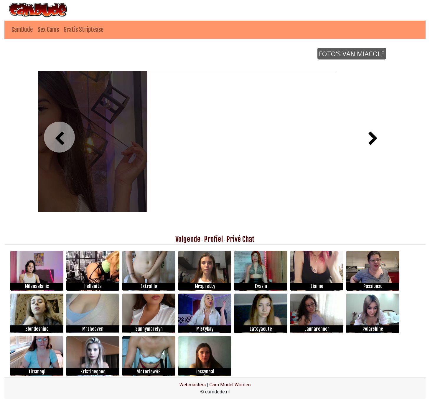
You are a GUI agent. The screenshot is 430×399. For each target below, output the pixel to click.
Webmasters (192, 385)
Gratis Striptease (83, 29)
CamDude (22, 29)
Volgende (187, 239)
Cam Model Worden (230, 385)
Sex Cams (48, 29)
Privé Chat (240, 239)
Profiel (213, 239)
